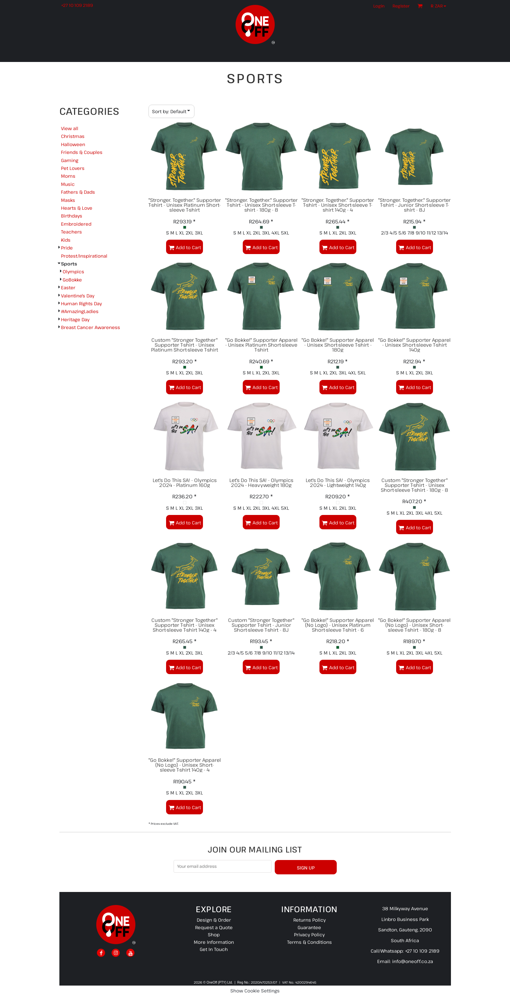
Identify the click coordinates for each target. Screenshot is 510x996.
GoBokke (72, 280)
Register (401, 6)
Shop (214, 934)
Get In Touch (214, 949)
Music (68, 184)
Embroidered (76, 224)
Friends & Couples (81, 152)
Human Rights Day (81, 303)
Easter (68, 287)
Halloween (73, 144)
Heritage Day (75, 319)
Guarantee (309, 927)
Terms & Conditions (309, 942)
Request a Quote (214, 927)
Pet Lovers (73, 168)
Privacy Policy (309, 934)
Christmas (73, 136)
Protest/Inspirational (84, 256)
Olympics (73, 271)
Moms (68, 176)
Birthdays (71, 216)
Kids (65, 240)
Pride (67, 248)
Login (379, 6)
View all (69, 128)
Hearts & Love (76, 208)
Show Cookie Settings (255, 991)
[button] (440, 6)
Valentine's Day (77, 296)
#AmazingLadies (80, 311)
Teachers (71, 232)
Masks (68, 200)
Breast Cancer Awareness (90, 327)
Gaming (69, 160)
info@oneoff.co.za (412, 961)
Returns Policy (309, 920)
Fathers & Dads (78, 192)
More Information (214, 942)
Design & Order (214, 920)
